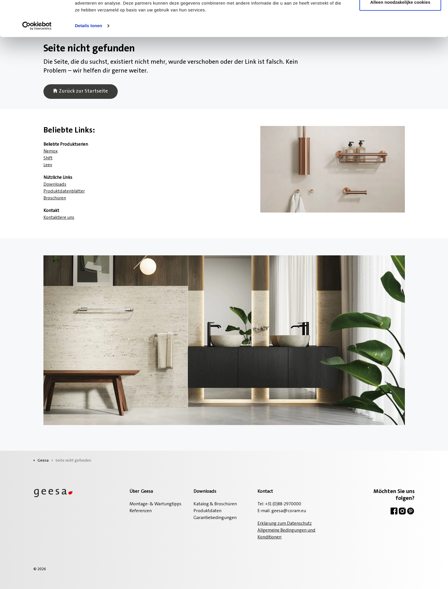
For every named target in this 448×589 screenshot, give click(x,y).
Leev (47, 165)
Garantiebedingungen (215, 518)
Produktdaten (207, 511)
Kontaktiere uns (58, 217)
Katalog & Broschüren (215, 504)
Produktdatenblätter (64, 191)
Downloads (54, 184)
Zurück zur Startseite (80, 91)
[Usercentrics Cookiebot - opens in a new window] (37, 57)
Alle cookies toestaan (400, 15)
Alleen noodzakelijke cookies (400, 33)
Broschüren (54, 198)
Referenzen (140, 511)
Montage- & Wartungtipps (155, 504)
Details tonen (88, 57)
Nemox (50, 151)
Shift (48, 158)
